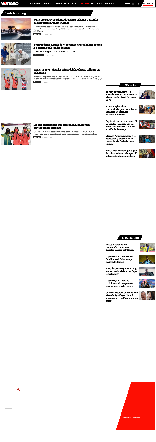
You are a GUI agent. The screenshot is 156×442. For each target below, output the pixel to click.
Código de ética (38, 422)
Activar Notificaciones (17, 418)
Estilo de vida (71, 3)
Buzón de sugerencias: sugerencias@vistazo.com (51, 425)
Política (47, 3)
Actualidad (35, 3)
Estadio (85, 3)
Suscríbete (148, 4)
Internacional (38, 55)
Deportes (37, 34)
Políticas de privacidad (41, 420)
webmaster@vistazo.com (106, 415)
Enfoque (109, 3)
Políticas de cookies (58, 420)
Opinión (58, 3)
